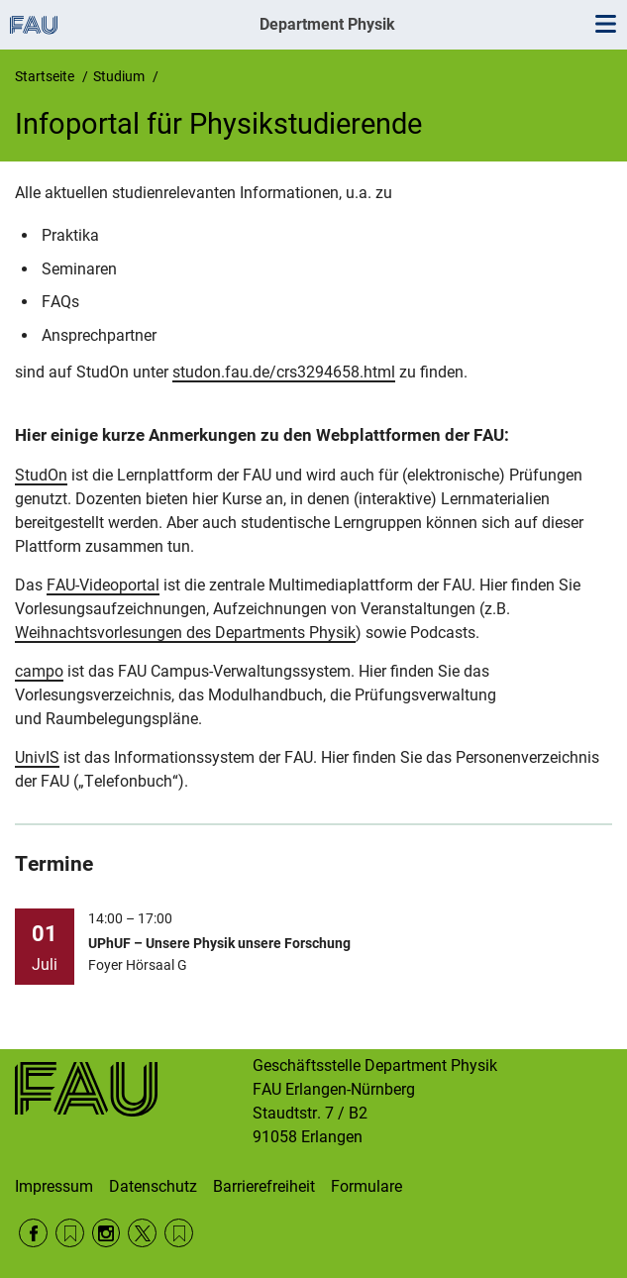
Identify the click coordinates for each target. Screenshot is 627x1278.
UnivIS (37, 757)
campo (39, 671)
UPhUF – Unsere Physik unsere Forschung (219, 943)
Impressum (54, 1186)
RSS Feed (69, 1233)
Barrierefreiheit (264, 1186)
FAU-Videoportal (103, 585)
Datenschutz (153, 1186)
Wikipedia (178, 1233)
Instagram (106, 1233)
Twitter (142, 1233)
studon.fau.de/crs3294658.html (283, 372)
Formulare (366, 1186)
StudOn (41, 475)
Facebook (33, 1233)
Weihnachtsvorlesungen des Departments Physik (185, 632)
